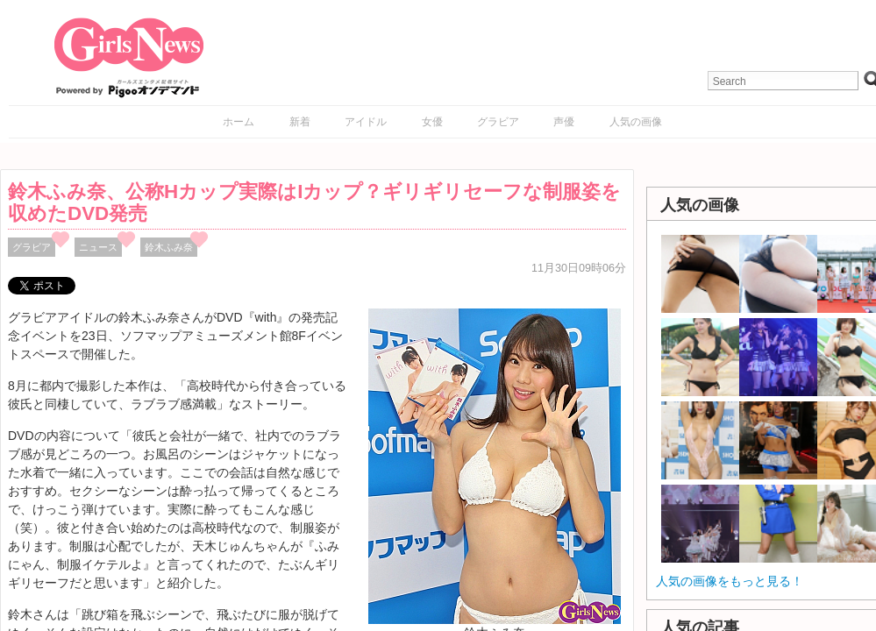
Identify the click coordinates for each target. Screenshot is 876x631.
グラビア (498, 122)
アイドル (366, 122)
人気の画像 (635, 122)
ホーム (238, 122)
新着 (299, 122)
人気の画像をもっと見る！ (729, 581)
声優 (563, 122)
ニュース (98, 247)
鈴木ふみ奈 (169, 247)
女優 (432, 122)
